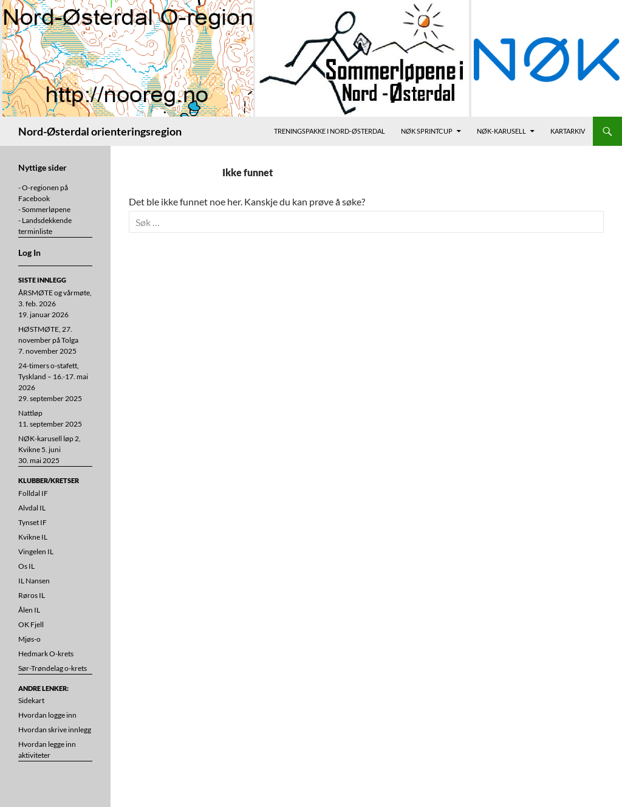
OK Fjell (31, 624)
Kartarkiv (567, 131)
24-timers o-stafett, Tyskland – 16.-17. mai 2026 (53, 376)
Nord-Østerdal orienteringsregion (100, 131)
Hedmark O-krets (45, 653)
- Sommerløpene (44, 209)
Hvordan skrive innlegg (54, 729)
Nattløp (30, 412)
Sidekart (31, 700)
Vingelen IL (35, 551)
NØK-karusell (501, 131)
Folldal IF (33, 493)
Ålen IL (29, 609)
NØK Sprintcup (427, 131)
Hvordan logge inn (47, 714)
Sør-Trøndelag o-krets (52, 668)
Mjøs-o (29, 639)
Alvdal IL (32, 507)
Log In (29, 252)
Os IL (26, 566)
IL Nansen (34, 580)
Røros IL (31, 595)
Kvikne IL (32, 536)
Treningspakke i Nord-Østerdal (329, 131)
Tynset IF (32, 522)
